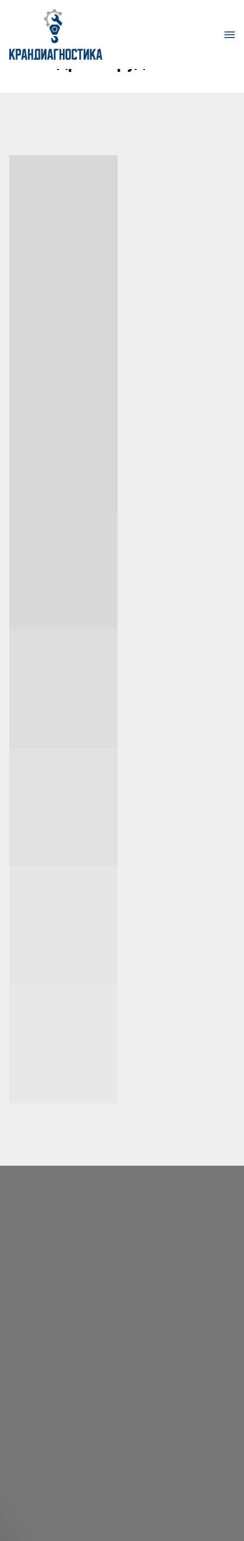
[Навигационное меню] (229, 35)
